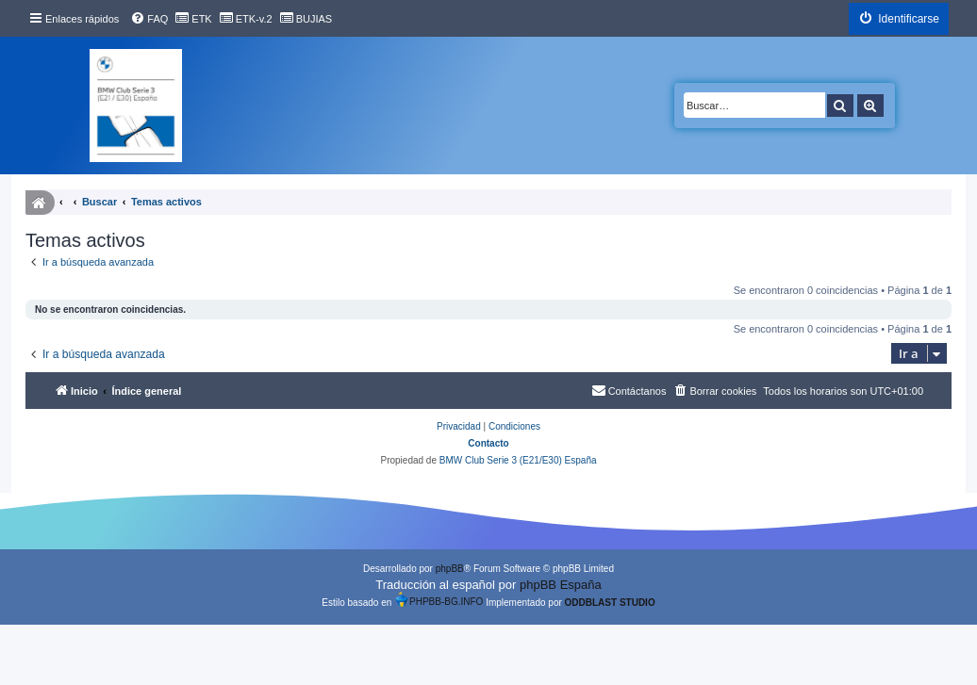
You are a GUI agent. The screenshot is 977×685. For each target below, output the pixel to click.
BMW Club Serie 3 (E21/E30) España (518, 460)
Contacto (488, 443)
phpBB (450, 568)
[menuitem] (149, 19)
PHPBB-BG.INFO (438, 599)
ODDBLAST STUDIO (610, 602)
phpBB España (561, 585)
